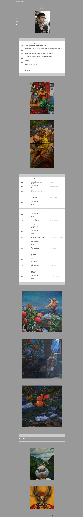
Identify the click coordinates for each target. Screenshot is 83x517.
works (16, 18)
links (16, 24)
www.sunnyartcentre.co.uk (48, 438)
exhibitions (17, 21)
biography (17, 15)
